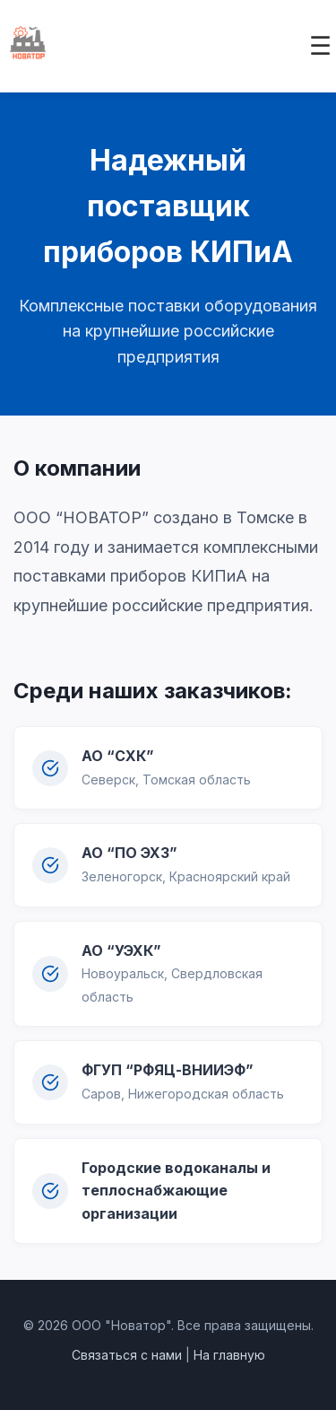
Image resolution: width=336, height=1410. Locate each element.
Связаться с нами (127, 1354)
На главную (229, 1354)
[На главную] (28, 57)
